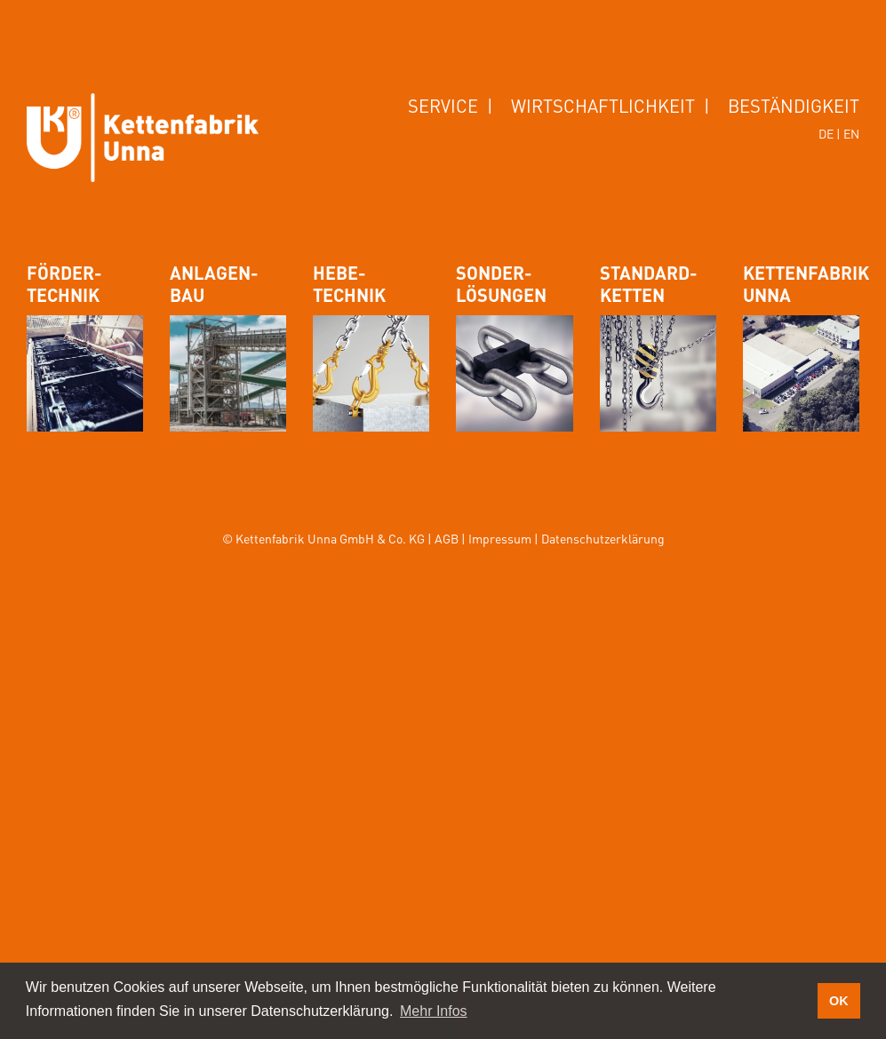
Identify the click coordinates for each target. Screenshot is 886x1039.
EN (851, 133)
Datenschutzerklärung (603, 538)
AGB (447, 538)
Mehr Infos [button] (433, 1011)
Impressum (499, 538)
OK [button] (839, 1001)
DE (826, 133)
